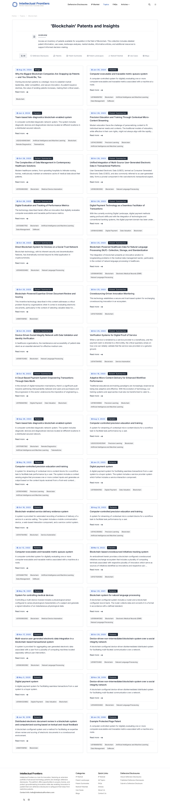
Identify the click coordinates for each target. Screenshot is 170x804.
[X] (24, 799)
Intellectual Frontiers (31, 773)
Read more (22, 92)
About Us (101, 790)
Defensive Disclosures (77, 4)
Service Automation (123, 361)
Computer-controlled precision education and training (116, 423)
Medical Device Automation (52, 189)
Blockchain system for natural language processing (115, 595)
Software (110, 101)
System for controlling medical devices (34, 595)
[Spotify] (28, 799)
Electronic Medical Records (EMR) (128, 273)
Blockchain (32, 16)
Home (14, 16)
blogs (37, 70)
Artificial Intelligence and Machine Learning (132, 97)
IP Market (95, 4)
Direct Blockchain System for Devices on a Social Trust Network (46, 247)
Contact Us (102, 793)
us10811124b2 (21, 359)
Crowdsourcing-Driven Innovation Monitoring (112, 293)
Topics (106, 4)
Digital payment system (101, 466)
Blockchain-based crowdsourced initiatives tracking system (119, 552)
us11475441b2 (96, 361)
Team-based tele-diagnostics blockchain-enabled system (43, 117)
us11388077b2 (22, 226)
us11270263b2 (96, 314)
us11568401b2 (21, 403)
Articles (125, 4)
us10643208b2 (97, 231)
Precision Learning (112, 142)
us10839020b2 (97, 189)
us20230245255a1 (98, 443)
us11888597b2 (96, 97)
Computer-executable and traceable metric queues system (118, 74)
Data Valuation (125, 231)
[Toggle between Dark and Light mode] (155, 4)
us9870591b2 (21, 319)
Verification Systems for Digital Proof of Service (113, 335)
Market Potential (82, 787)
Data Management (97, 101)
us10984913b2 (96, 273)
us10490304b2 (22, 270)
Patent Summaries (82, 783)
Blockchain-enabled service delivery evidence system (41, 511)
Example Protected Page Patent (105, 721)
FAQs (115, 4)
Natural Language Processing (128, 189)
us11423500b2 (96, 142)
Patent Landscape (82, 780)
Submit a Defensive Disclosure (131, 783)
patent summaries (117, 113)
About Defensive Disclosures (130, 777)
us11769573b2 (21, 446)
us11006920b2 (22, 189)
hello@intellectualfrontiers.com (42, 792)
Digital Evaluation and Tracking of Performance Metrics (42, 205)
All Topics (101, 780)
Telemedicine (39, 144)
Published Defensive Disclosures (132, 780)
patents (113, 70)
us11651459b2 (96, 403)
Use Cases (79, 790)
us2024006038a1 (23, 140)
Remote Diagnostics (23, 144)
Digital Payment (111, 231)
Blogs (78, 793)
